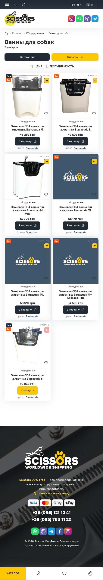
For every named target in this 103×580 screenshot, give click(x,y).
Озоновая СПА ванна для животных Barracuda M (27, 129)
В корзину (25, 144)
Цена (38, 66)
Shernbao (32, 235)
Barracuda (32, 151)
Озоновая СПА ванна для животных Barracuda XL (75, 213)
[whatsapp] (78, 18)
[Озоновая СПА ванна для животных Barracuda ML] (28, 264)
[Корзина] (90, 573)
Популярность (62, 66)
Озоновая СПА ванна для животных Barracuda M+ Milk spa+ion (75, 299)
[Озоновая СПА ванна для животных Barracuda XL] (75, 180)
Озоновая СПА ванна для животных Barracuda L (75, 129)
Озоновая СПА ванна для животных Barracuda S (27, 385)
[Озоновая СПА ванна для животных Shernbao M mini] (28, 180)
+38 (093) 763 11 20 (51, 519)
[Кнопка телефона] (15, 5)
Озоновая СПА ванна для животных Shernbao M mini (27, 213)
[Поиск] (24, 5)
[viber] (86, 18)
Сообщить (27, 400)
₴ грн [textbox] (75, 4)
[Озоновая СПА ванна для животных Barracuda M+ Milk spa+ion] (75, 264)
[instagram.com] (69, 18)
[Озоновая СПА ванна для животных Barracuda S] (28, 351)
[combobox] (75, 5)
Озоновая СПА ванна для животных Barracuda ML (27, 298)
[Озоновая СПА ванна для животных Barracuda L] (75, 96)
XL (93, 164)
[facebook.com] (60, 531)
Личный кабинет (39, 573)
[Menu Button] (7, 4)
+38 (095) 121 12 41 (52, 512)
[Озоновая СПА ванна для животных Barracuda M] (28, 96)
